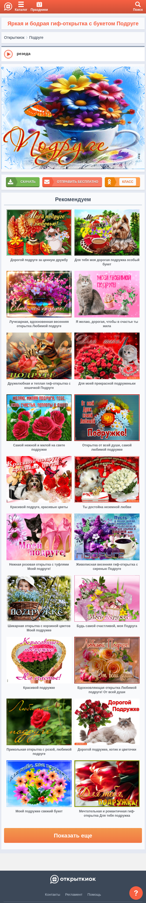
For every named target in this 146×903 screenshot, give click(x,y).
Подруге (36, 37)
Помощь (94, 894)
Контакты (52, 894)
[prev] (7, 118)
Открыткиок (14, 37)
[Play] (8, 54)
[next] (139, 118)
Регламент (73, 894)
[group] (73, 54)
